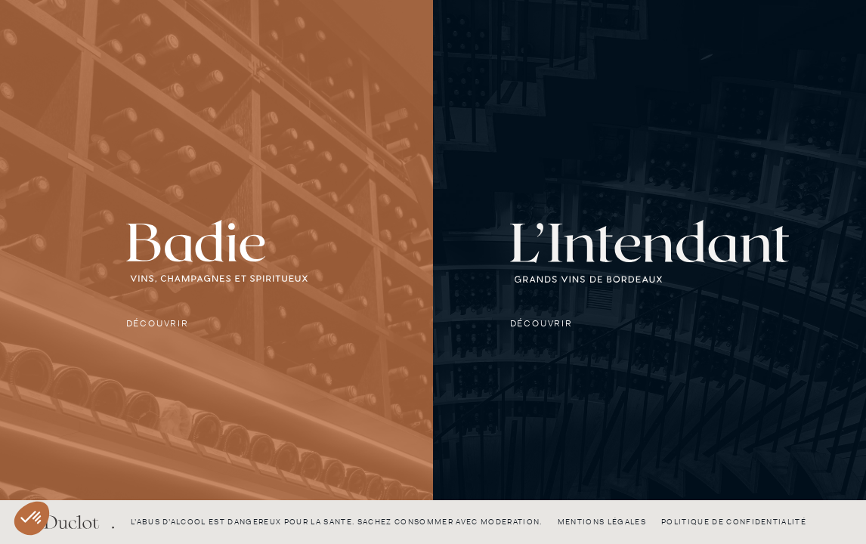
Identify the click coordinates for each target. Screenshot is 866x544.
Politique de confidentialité (733, 522)
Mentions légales (602, 522)
